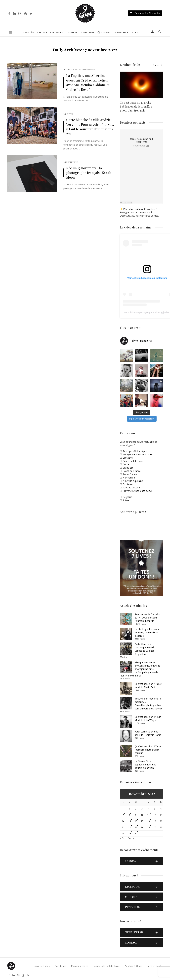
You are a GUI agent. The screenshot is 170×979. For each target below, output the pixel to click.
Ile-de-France (130, 474)
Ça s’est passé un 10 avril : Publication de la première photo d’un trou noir (136, 106)
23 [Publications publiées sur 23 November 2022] (136, 827)
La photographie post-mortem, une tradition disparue (147, 632)
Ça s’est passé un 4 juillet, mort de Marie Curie (148, 685)
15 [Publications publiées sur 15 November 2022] (129, 821)
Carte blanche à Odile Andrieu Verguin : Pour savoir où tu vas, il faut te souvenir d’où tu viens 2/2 (90, 126)
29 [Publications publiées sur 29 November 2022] (129, 833)
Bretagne (128, 457)
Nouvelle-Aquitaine (133, 480)
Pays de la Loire (131, 487)
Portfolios (87, 32)
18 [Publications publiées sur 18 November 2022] (148, 821)
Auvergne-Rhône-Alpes (135, 451)
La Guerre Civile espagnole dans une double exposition (145, 764)
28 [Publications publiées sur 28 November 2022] (123, 833)
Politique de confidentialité (106, 965)
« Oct (123, 838)
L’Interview (56, 32)
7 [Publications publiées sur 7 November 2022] (123, 815)
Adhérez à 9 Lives (133, 965)
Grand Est (128, 467)
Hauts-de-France (132, 471)
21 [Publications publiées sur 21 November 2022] (123, 827)
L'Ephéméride (70, 162)
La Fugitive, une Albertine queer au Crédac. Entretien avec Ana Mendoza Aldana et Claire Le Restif (87, 82)
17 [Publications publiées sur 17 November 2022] (142, 821)
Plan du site (60, 965)
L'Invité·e (68, 114)
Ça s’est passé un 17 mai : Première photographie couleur (148, 750)
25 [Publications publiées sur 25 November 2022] (148, 827)
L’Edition (72, 32)
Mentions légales (79, 965)
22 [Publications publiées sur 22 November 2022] (129, 827)
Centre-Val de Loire (133, 461)
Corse (126, 464)
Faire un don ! (154, 965)
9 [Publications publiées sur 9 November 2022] (135, 815)
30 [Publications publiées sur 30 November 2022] (136, 833)
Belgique (127, 497)
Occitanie (128, 484)
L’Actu (41, 32)
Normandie (129, 477)
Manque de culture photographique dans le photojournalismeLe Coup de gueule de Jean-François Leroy (140, 669)
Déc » (131, 838)
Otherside (120, 32)
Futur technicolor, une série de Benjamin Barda (148, 733)
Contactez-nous (41, 965)
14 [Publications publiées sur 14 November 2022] (123, 821)
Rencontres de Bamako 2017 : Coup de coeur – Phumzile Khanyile (147, 617)
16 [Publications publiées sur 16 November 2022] (136, 821)
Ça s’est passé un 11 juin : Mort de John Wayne (148, 718)
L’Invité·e (28, 32)
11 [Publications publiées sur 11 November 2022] (148, 815)
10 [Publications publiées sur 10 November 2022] (142, 815)
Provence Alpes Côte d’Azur (137, 490)
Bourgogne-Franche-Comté (137, 454)
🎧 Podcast (104, 32)
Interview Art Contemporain (79, 69)
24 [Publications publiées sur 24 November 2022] (142, 827)
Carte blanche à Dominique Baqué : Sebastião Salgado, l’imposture (145, 649)
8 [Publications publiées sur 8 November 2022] (129, 815)
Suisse (126, 500)
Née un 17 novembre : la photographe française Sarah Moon (88, 172)
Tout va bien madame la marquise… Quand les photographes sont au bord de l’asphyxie (149, 703)
